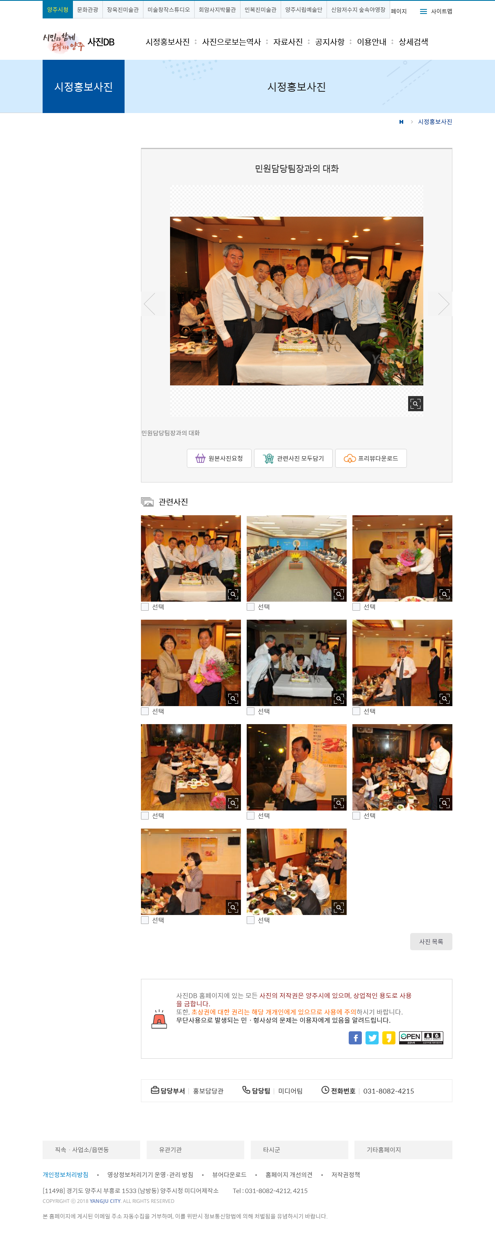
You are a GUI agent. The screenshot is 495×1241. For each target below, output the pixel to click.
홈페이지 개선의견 (289, 1174)
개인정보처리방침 (66, 1174)
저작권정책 (346, 1174)
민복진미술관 (261, 9)
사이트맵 (441, 11)
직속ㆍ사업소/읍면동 (82, 1149)
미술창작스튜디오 (169, 9)
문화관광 (87, 9)
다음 (440, 304)
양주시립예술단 (303, 9)
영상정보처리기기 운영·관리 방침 (150, 1174)
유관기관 (170, 1149)
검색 (439, 42)
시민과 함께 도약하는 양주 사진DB (79, 42)
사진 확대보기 (416, 404)
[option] (296, 301)
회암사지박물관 (217, 9)
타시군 (271, 1149)
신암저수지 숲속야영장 (358, 9)
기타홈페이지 (384, 1149)
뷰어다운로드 (229, 1174)
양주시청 (57, 9)
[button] (191, 558)
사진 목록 (431, 941)
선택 (158, 606)
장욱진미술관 (123, 9)
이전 (153, 304)
